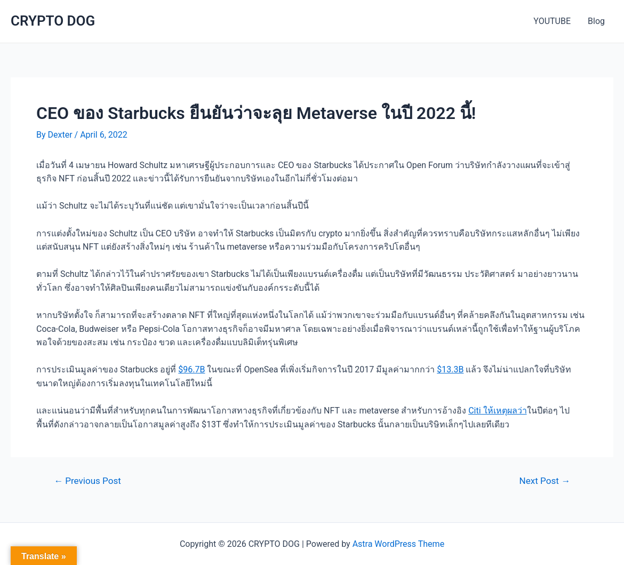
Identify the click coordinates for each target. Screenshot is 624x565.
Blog (596, 21)
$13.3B (450, 369)
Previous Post (87, 481)
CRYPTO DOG (53, 21)
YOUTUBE (552, 21)
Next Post (544, 481)
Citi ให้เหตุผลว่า (497, 410)
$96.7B (191, 369)
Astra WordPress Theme (398, 544)
